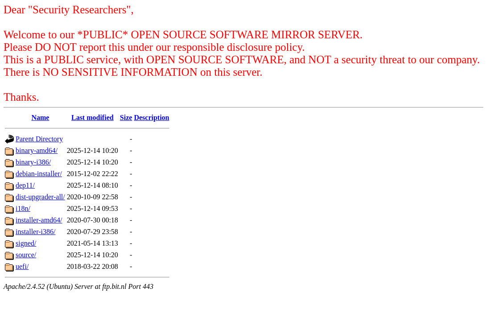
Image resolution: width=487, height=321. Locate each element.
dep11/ (25, 185)
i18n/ (23, 208)
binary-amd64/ (37, 150)
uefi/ (22, 266)
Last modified (92, 117)
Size (126, 117)
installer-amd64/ (39, 220)
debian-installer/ (39, 173)
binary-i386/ (33, 162)
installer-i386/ (35, 231)
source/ (26, 255)
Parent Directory (39, 139)
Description (151, 117)
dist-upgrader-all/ (40, 197)
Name (40, 117)
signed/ (26, 243)
